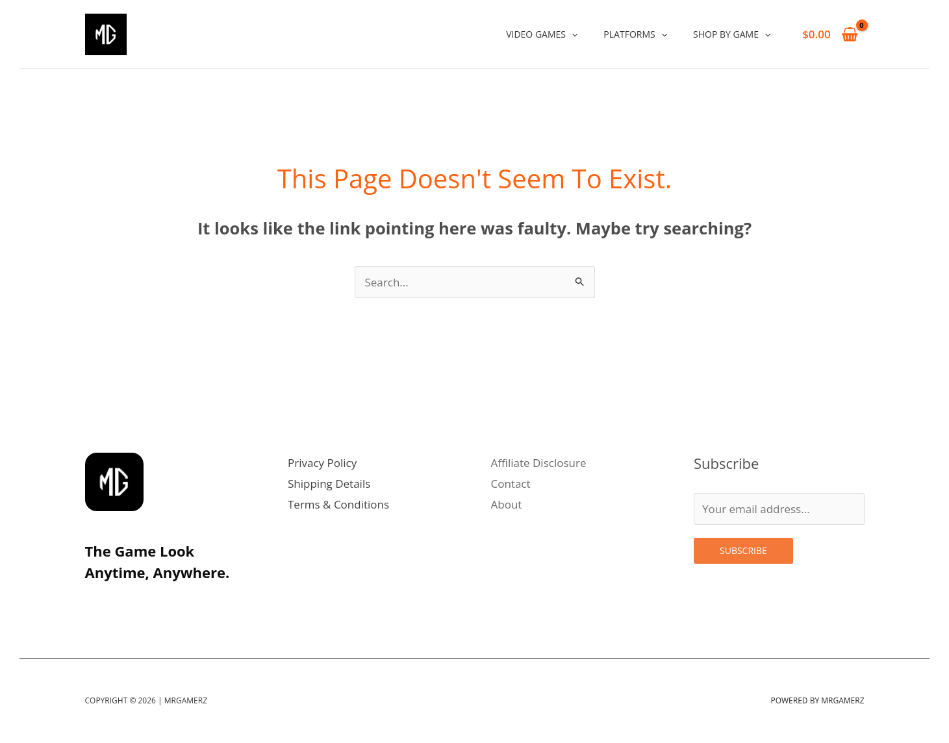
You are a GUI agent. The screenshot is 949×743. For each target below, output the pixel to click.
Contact (511, 483)
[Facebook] (181, 602)
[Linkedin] (152, 602)
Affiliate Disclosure (539, 462)
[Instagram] (95, 602)
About (506, 504)
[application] (571, 34)
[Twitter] (124, 602)
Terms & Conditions (338, 504)
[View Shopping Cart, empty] (830, 34)
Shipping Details (329, 483)
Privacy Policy (322, 462)
